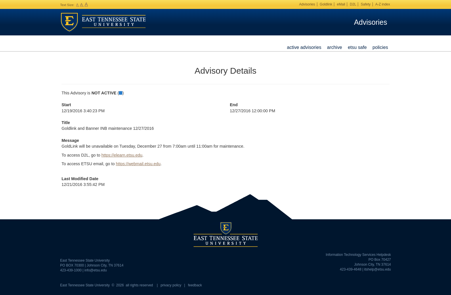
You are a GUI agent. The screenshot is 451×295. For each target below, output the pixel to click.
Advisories (307, 4)
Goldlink (326, 4)
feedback (195, 285)
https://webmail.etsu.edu (138, 163)
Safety (365, 4)
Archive (334, 47)
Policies (380, 47)
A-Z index (382, 4)
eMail (341, 4)
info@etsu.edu (96, 270)
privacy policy (170, 285)
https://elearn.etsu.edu (121, 155)
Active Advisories (304, 47)
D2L (353, 4)
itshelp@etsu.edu (377, 269)
